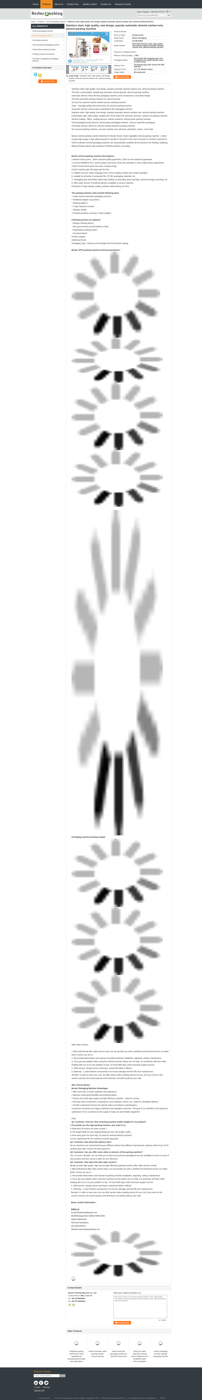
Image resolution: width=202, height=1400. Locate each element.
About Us (59, 4)
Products (46, 4)
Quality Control (90, 4)
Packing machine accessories (43, 54)
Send (62, 1376)
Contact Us (106, 4)
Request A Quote (123, 4)
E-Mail (37, 1387)
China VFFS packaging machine (66, 1398)
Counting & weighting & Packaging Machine (45, 60)
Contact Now (123, 77)
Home (35, 4)
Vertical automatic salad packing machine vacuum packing (97, 1353)
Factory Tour (73, 4)
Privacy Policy (44, 1398)
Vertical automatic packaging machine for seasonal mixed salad (118, 1353)
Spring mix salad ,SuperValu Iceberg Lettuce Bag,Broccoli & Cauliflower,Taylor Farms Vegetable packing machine (139, 1357)
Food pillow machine (40, 40)
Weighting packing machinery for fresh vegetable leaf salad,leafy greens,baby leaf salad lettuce (76, 1356)
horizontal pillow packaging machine (45, 45)
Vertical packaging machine (42, 31)
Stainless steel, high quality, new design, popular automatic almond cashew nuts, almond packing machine (90, 78)
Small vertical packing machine (44, 49)
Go (168, 15)
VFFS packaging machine (56, 22)
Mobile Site (39, 1391)
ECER (162, 1398)
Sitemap (46, 1387)
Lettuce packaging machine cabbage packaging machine (160, 1353)
